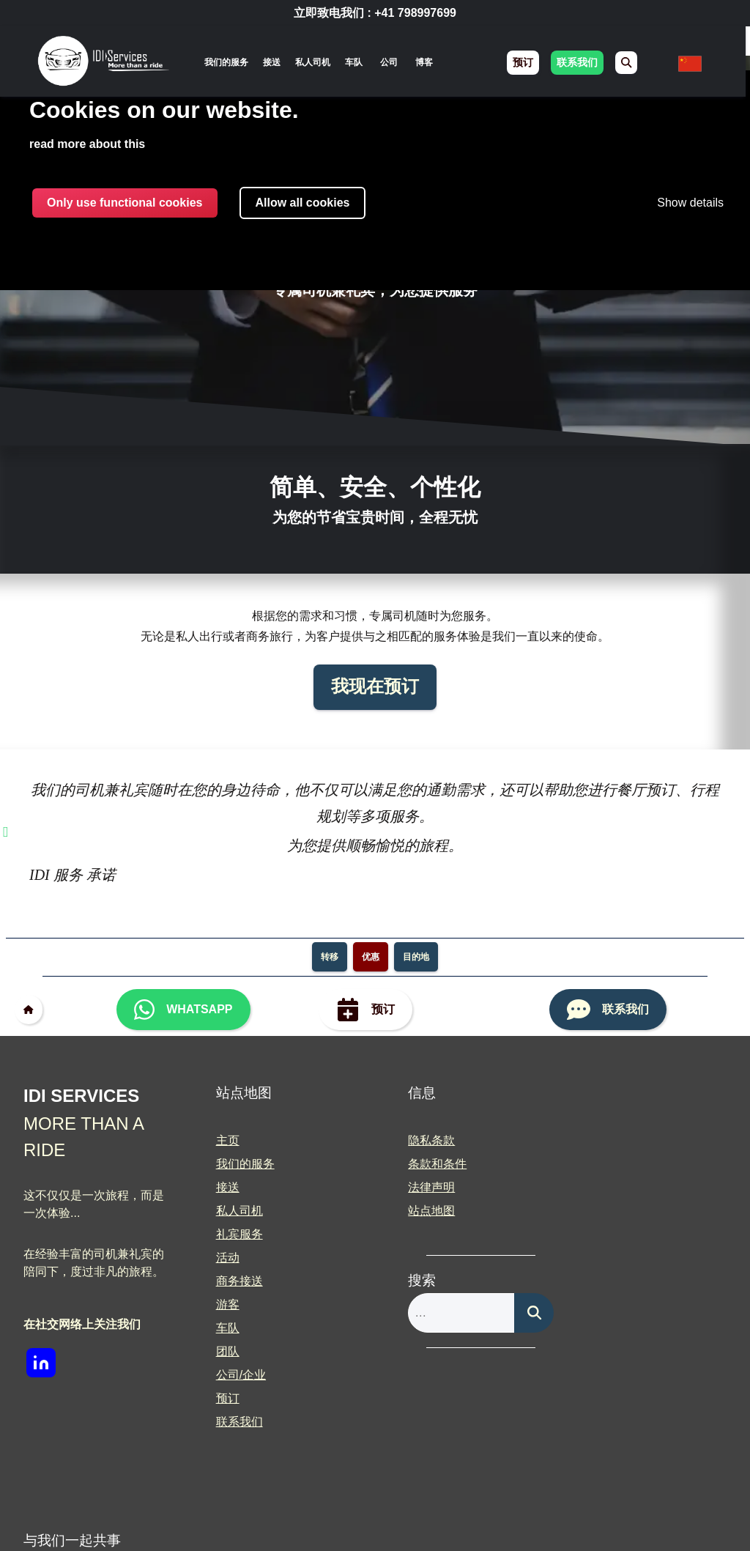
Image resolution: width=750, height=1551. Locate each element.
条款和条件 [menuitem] (427, 1164)
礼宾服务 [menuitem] (234, 1234)
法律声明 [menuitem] (421, 1187)
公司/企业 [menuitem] (236, 1375)
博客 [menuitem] (426, 62)
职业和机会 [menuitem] (615, 1164)
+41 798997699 (415, 13)
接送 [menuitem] (274, 62)
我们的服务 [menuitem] (228, 62)
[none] (228, 62)
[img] (105, 63)
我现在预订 (375, 687)
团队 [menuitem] (222, 1351)
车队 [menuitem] (356, 62)
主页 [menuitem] (222, 1140)
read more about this (87, 144)
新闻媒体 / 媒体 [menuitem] (626, 1210)
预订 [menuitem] (526, 63)
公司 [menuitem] (391, 62)
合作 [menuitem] (597, 1187)
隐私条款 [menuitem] (421, 1140)
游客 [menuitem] (222, 1304)
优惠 (370, 957)
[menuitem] (629, 62)
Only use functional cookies (125, 202)
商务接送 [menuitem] (234, 1281)
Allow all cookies (303, 202)
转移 (329, 957)
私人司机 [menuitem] (315, 62)
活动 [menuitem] (222, 1257)
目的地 (416, 957)
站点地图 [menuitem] (421, 1210)
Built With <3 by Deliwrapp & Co (447, 1515)
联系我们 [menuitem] (580, 63)
